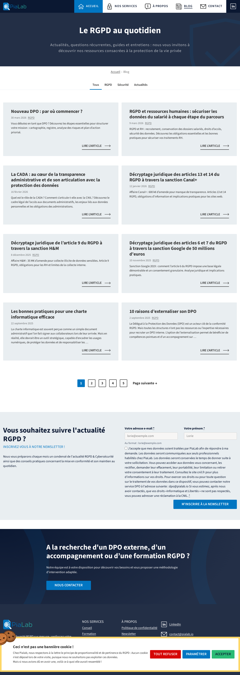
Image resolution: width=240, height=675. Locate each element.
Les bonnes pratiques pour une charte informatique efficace (49, 314)
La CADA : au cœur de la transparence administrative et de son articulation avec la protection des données (55, 180)
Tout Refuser (165, 654)
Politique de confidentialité (139, 628)
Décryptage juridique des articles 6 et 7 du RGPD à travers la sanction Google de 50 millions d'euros (178, 248)
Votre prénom (194, 428)
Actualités (140, 85)
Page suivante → (145, 383)
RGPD (108, 85)
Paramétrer (196, 654)
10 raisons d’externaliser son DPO (162, 311)
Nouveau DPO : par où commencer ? (46, 111)
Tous (96, 85)
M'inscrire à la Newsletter (205, 504)
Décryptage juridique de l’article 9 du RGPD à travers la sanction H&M (56, 246)
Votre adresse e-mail (139, 428)
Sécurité (123, 85)
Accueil (115, 72)
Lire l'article (98, 146)
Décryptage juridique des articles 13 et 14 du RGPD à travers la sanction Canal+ (174, 177)
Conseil (87, 628)
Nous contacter (69, 585)
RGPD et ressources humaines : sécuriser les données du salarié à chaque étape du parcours (176, 114)
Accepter (223, 654)
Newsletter (129, 634)
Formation (89, 634)
